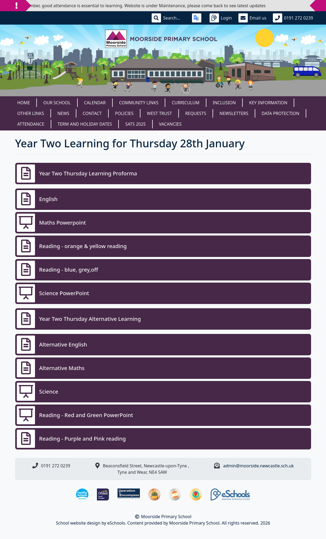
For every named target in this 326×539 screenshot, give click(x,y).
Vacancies (170, 124)
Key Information (268, 103)
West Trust (159, 113)
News (63, 113)
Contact (92, 113)
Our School (56, 103)
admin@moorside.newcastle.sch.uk (258, 466)
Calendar (95, 103)
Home (23, 103)
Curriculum (185, 103)
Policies (124, 113)
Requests (195, 113)
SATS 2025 (135, 124)
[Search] (174, 17)
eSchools (116, 523)
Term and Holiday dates (85, 124)
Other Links (30, 113)
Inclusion (224, 103)
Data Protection (280, 113)
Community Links (138, 103)
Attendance (30, 124)
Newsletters (233, 113)
